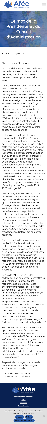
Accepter (19, 417)
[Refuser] (44, 416)
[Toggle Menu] (44, 4)
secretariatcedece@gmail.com (28, 322)
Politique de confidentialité (24, 420)
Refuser (29, 417)
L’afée (23, 400)
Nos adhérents (23, 406)
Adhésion (23, 403)
